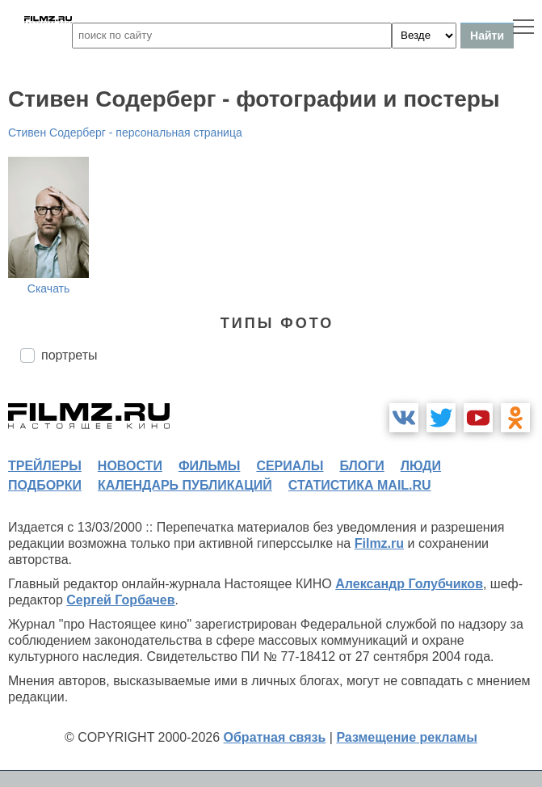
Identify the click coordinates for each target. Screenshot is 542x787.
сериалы (289, 466)
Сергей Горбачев (120, 600)
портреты (69, 355)
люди (421, 466)
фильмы (209, 466)
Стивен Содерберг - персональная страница (125, 132)
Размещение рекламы (406, 737)
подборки (45, 485)
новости (130, 466)
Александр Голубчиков (409, 584)
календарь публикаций (185, 485)
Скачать (48, 288)
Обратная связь (275, 737)
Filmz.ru (379, 543)
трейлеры (45, 466)
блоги (361, 466)
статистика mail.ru (359, 485)
